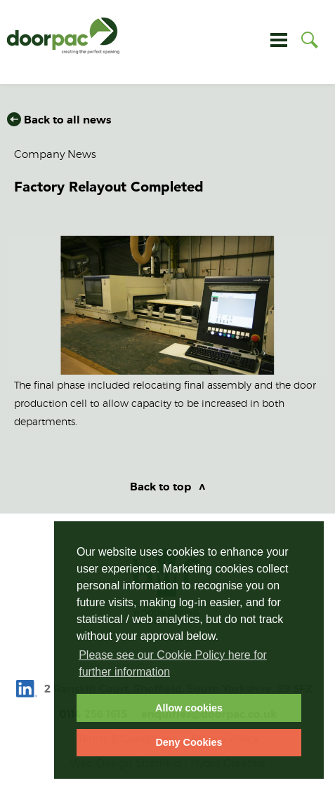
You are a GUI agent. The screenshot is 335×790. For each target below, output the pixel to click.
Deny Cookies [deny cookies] (188, 742)
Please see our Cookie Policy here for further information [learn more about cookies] (173, 663)
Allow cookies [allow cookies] (189, 708)
